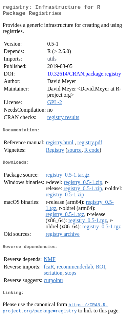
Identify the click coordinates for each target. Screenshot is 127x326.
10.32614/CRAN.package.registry (84, 76)
